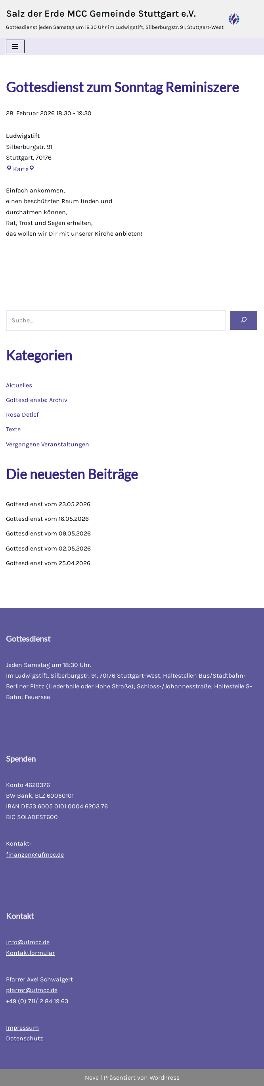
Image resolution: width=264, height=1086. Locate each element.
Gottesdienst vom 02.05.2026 (48, 548)
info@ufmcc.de (28, 942)
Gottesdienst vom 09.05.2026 (48, 533)
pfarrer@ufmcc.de (31, 990)
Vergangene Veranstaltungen (47, 444)
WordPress (164, 1077)
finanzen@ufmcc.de (35, 854)
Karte (17, 169)
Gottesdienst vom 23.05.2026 (48, 504)
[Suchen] (244, 320)
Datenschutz (24, 1038)
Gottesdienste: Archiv (36, 400)
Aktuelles (19, 385)
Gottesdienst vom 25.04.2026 (48, 563)
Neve (92, 1077)
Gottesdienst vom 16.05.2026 (47, 518)
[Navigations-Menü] (15, 46)
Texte (13, 429)
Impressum (22, 1027)
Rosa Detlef (22, 414)
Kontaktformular (30, 952)
